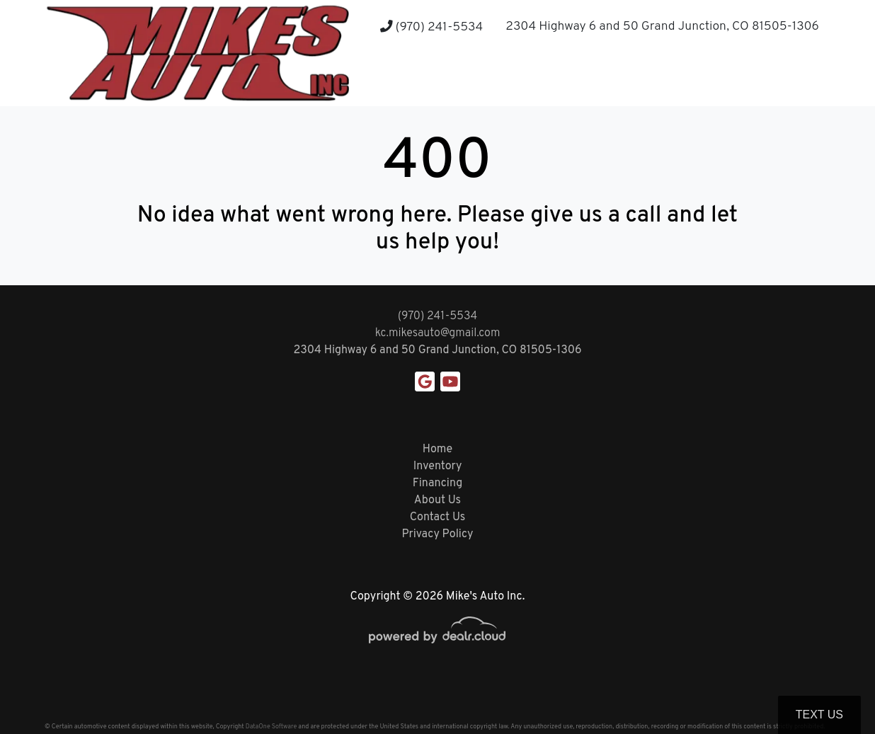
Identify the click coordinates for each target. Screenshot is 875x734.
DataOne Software (271, 726)
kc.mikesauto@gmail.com (438, 333)
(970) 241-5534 (432, 27)
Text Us (819, 715)
